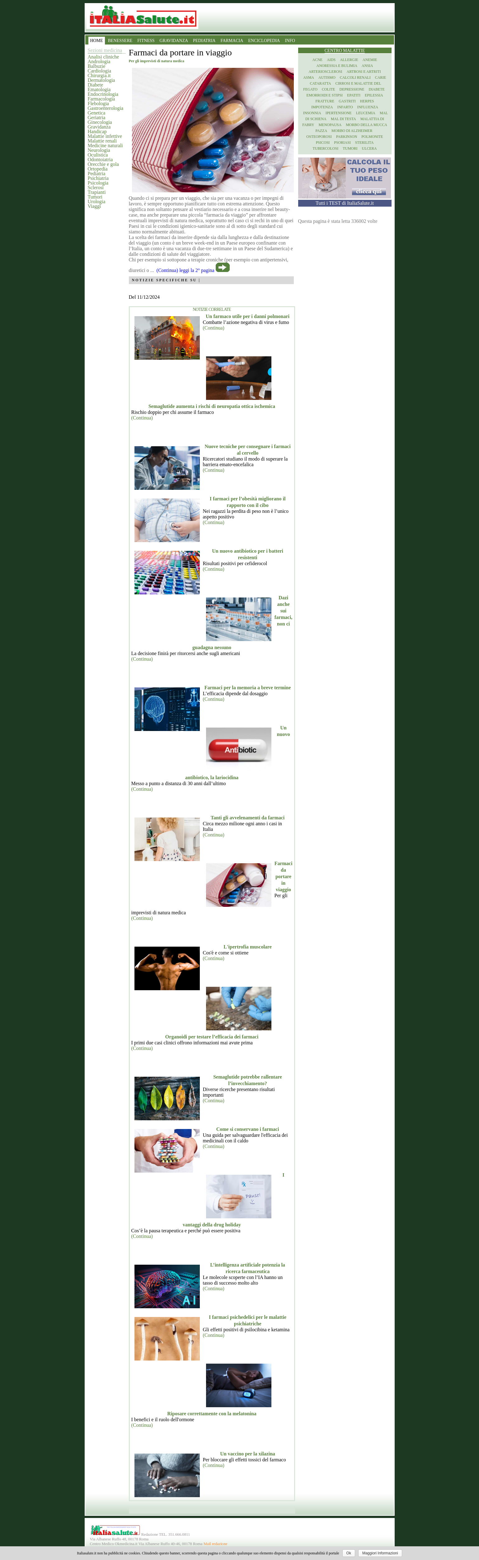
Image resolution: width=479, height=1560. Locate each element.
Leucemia (365, 113)
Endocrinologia (103, 94)
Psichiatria (98, 178)
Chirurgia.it (99, 75)
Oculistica (98, 154)
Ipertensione (339, 113)
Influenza (367, 107)
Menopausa (330, 125)
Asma (308, 77)
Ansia (367, 65)
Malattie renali (102, 140)
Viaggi (94, 206)
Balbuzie (97, 66)
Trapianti (97, 192)
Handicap (97, 131)
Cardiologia (99, 70)
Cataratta (320, 83)
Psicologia (98, 182)
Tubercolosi (325, 148)
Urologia (97, 201)
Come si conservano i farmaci (247, 1129)
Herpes (367, 101)
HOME (96, 40)
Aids (331, 60)
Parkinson (346, 136)
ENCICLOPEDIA (264, 40)
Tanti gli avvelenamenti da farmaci (248, 817)
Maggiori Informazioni (380, 1553)
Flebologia (98, 103)
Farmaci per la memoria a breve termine (247, 687)
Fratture (324, 101)
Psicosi (323, 142)
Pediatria (97, 173)
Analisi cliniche (103, 56)
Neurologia (99, 150)
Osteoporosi (318, 136)
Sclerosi (96, 187)
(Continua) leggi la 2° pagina (185, 270)
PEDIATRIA (204, 40)
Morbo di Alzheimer (351, 131)
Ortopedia (98, 168)
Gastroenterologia (106, 108)
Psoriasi (342, 142)
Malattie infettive (105, 136)
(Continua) (213, 327)
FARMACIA (231, 40)
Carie (380, 77)
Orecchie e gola (103, 164)
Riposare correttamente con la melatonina (211, 1413)
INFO (290, 40)
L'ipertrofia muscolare (247, 946)
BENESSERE (120, 40)
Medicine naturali (105, 145)
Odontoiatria (100, 159)
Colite (328, 89)
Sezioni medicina (105, 50)
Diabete (95, 84)
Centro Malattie (345, 50)
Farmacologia (101, 98)
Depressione (352, 89)
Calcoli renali (355, 77)
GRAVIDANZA (174, 40)
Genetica (97, 112)
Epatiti (353, 95)
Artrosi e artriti (364, 71)
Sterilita (364, 142)
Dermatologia (101, 80)
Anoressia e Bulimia (336, 65)
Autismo (327, 77)
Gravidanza (99, 126)
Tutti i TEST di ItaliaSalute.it (345, 203)
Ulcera (369, 148)
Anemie (370, 60)
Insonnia (312, 113)
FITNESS (145, 40)
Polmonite (372, 136)
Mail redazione (216, 1544)
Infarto (345, 107)
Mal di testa (343, 119)
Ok (348, 1553)
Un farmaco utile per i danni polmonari (247, 316)
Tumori (95, 196)
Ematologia (99, 89)
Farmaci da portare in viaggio (284, 876)
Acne (317, 60)
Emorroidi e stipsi (324, 95)
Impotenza (322, 107)
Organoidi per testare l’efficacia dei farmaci (211, 1036)
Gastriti (347, 101)
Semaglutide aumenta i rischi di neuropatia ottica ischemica (211, 406)
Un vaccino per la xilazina (247, 1453)
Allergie (349, 60)
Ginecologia (100, 122)
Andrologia (99, 61)
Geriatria (97, 117)
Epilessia (374, 95)
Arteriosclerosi (325, 71)
